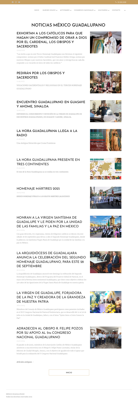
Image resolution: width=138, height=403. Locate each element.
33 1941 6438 (122, 2)
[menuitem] (95, 10)
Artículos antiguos (24, 362)
